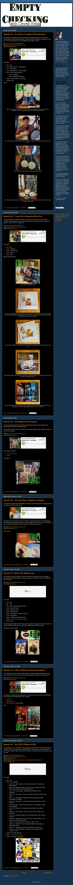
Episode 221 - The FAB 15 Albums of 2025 (19, 744)
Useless (8, 455)
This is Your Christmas (16, 834)
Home (24, 873)
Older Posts (48, 873)
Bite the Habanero (10, 703)
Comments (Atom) (14, 875)
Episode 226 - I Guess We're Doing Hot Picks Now (22, 216)
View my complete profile (61, 62)
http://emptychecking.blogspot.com (15, 43)
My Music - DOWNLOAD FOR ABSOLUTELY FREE (62, 216)
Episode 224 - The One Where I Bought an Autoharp (23, 500)
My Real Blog (59, 220)
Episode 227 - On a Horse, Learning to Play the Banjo (24, 34)
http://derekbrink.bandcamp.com (18, 45)
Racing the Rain (10, 701)
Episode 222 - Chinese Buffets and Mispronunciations (24, 670)
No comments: (22, 207)
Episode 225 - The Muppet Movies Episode (20, 422)
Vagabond (8, 699)
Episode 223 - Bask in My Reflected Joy (18, 573)
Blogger (39, 881)
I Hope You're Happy (11, 453)
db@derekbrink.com (12, 46)
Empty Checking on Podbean (62, 214)
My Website (58, 218)
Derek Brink (60, 39)
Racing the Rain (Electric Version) (18, 619)
